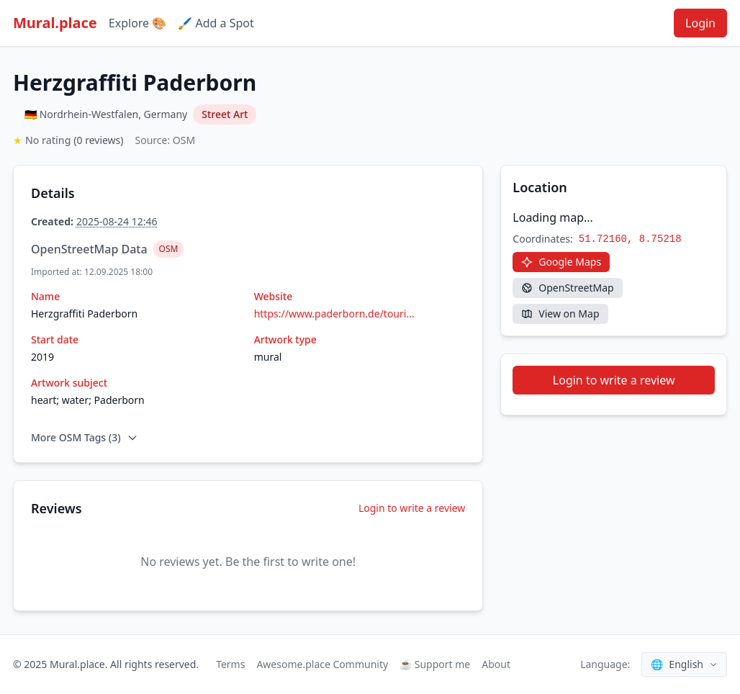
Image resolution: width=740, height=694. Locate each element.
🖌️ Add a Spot (215, 23)
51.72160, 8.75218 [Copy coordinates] (630, 239)
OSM (169, 249)
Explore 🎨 (137, 23)
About (496, 664)
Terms (230, 664)
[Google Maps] (561, 262)
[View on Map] (560, 314)
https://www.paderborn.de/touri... (334, 313)
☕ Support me (435, 664)
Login (700, 23)
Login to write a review (411, 508)
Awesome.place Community (322, 664)
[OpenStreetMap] (567, 288)
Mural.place (55, 22)
